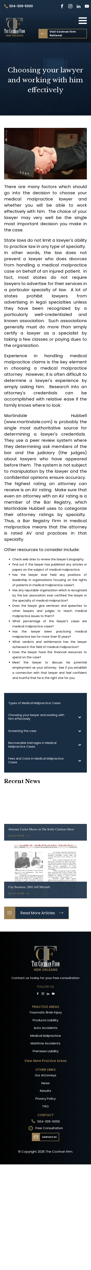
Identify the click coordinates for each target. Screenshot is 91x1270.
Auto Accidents (45, 1028)
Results (45, 1091)
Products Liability (45, 1020)
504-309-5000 (48, 1121)
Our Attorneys (45, 1075)
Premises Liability (46, 1051)
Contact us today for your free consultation (45, 978)
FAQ (46, 1106)
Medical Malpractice (45, 1035)
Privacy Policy (45, 1098)
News (45, 1083)
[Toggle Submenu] (79, 717)
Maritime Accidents (45, 1043)
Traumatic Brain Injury (45, 1012)
